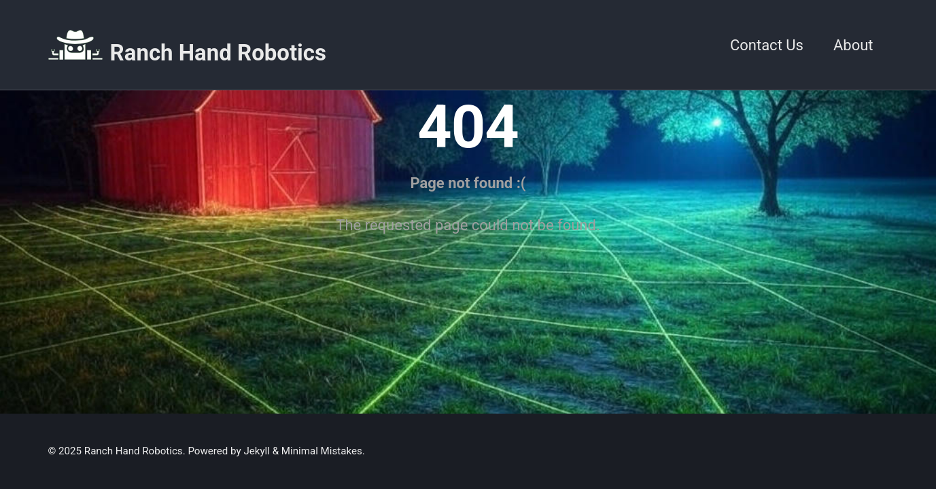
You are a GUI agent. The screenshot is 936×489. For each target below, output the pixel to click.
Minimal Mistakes (321, 451)
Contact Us (766, 45)
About (853, 45)
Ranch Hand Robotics (218, 52)
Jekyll (256, 451)
